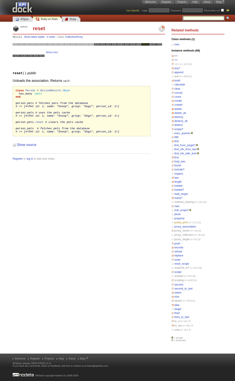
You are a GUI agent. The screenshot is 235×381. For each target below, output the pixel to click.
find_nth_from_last (185, 149)
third (177, 313)
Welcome (150, 1)
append (179, 72)
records (179, 247)
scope (178, 271)
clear (177, 88)
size (176, 296)
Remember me (212, 10)
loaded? (179, 189)
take (177, 305)
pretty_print (181, 222)
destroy (178, 116)
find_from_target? (185, 145)
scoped (178, 275)
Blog (218, 1)
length (178, 181)
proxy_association (185, 226)
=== (176, 64)
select (177, 292)
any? (177, 68)
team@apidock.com (97, 366)
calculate (179, 84)
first (176, 157)
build (177, 80)
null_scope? (181, 210)
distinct (178, 125)
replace (178, 255)
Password (176, 10)
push (177, 243)
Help (195, 1)
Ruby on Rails (47, 19)
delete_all (180, 112)
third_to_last (181, 317)
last (176, 177)
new (176, 44)
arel (176, 76)
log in (30, 167)
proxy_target (181, 239)
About (207, 1)
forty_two (179, 161)
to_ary (178, 325)
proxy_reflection (183, 234)
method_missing (184, 201)
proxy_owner (182, 230)
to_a (177, 321)
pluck (177, 214)
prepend (179, 218)
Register (166, 1)
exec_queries (182, 133)
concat (178, 92)
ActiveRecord (50, 91)
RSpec (22, 19)
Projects (181, 1)
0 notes (51, 36)
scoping (179, 280)
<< (176, 55)
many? (178, 197)
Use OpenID (132, 10)
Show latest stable (34, 36)
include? (179, 169)
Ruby (70, 19)
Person (30, 91)
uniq (177, 329)
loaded (178, 185)
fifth (176, 137)
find (176, 141)
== (176, 59)
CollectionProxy (74, 36)
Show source (26, 153)
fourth (177, 165)
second (178, 284)
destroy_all (181, 121)
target (177, 309)
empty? (178, 129)
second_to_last (183, 288)
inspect (178, 173)
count (177, 96)
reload (178, 251)
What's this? (52, 52)
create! (178, 104)
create (178, 100)
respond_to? (181, 267)
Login (144, 10)
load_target (181, 193)
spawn (178, 300)
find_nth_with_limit (185, 153)
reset (177, 259)
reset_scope (181, 263)
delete (178, 108)
